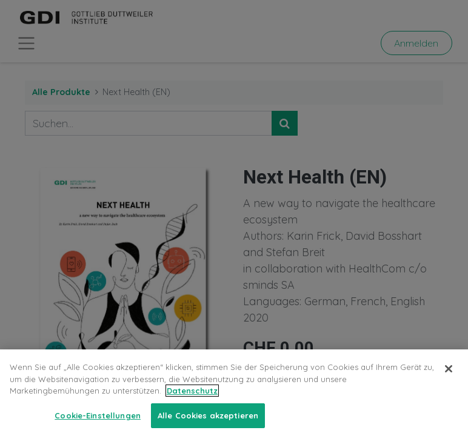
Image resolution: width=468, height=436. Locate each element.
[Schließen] (448, 379)
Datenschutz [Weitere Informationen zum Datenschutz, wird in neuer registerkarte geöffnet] (192, 401)
